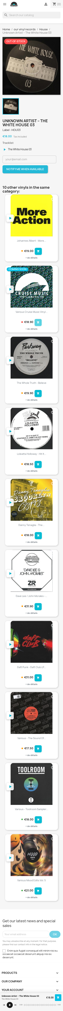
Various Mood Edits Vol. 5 (31, 880)
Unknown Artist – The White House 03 (20, 996)
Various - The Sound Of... (31, 738)
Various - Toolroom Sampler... (31, 809)
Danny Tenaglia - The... (31, 525)
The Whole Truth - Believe (31, 382)
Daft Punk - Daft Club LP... (31, 667)
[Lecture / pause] (10, 1005)
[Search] (31, 15)
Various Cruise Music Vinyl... (32, 311)
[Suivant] (15, 1005)
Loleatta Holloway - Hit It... (31, 453)
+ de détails (31, 257)
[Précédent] (4, 1005)
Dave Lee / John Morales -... (31, 596)
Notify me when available (25, 169)
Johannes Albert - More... (31, 240)
